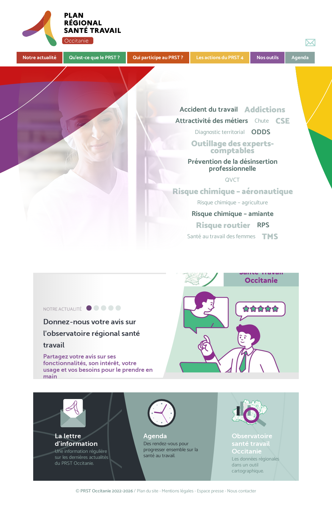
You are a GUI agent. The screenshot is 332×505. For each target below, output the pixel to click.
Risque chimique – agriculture (232, 202)
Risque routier (223, 225)
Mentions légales (178, 491)
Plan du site (147, 491)
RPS (263, 225)
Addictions (264, 109)
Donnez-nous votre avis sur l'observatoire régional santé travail (91, 333)
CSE (283, 121)
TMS (270, 236)
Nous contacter (241, 491)
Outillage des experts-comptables (232, 147)
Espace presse (210, 491)
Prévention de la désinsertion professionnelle (233, 165)
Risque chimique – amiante (233, 214)
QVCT (232, 180)
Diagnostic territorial (220, 132)
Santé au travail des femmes (221, 236)
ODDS (260, 132)
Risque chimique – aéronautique (232, 191)
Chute (262, 121)
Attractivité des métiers (211, 121)
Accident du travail (209, 109)
